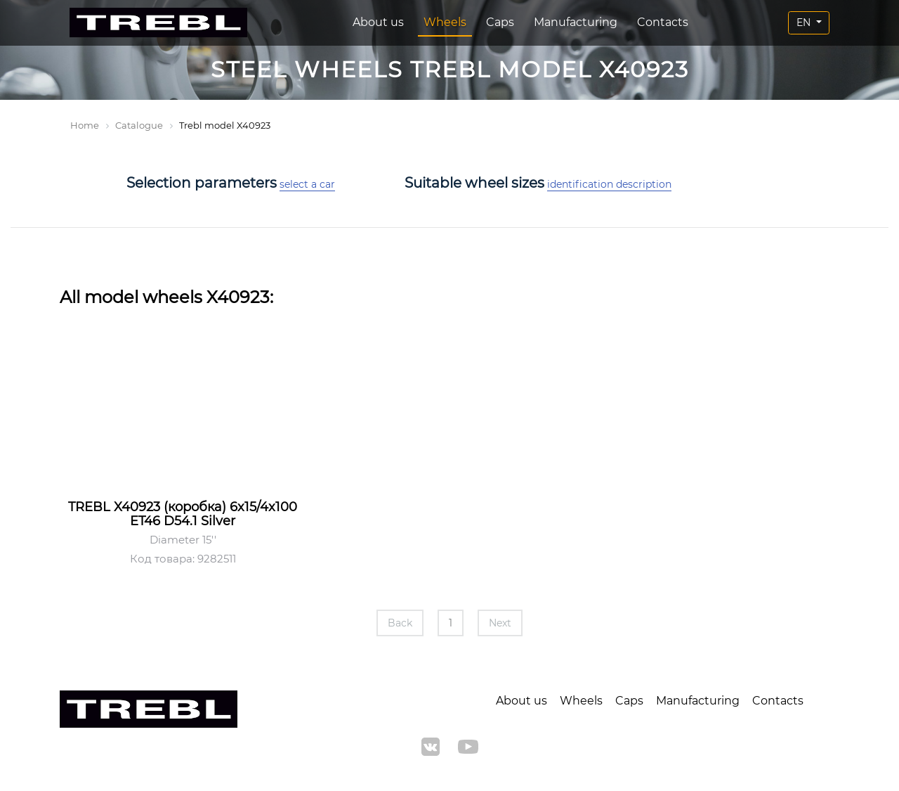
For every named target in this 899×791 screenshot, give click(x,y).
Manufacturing (575, 22)
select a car (307, 184)
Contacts (662, 22)
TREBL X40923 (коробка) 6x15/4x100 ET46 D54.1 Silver (182, 514)
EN (804, 22)
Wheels (445, 22)
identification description (609, 184)
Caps (500, 22)
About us (378, 22)
